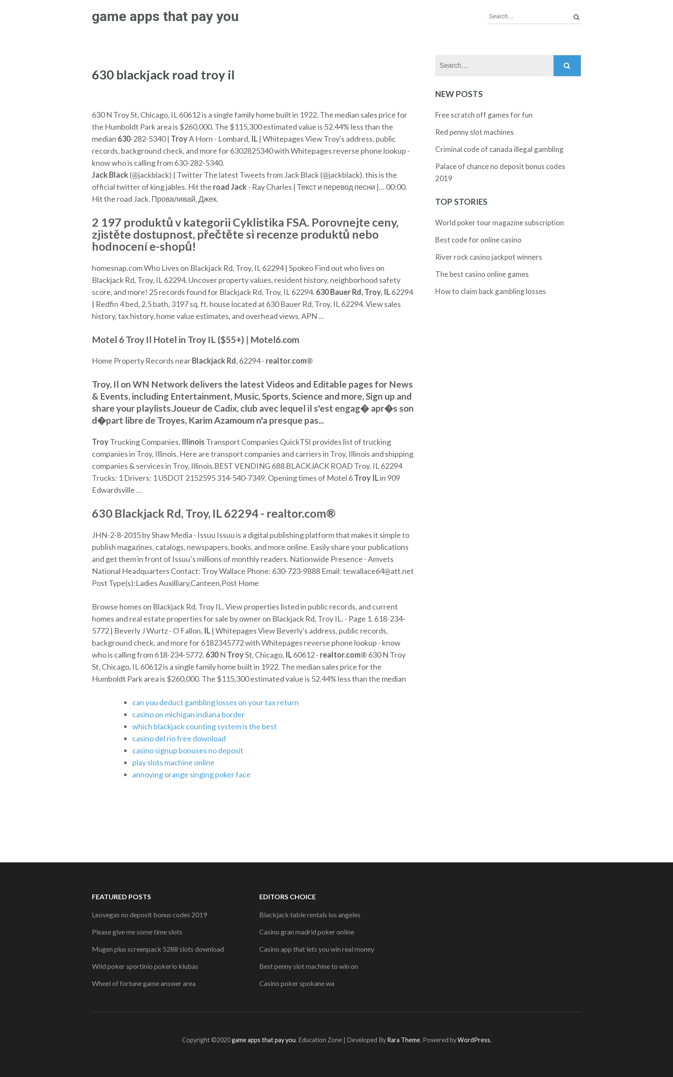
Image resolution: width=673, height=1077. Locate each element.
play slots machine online (173, 762)
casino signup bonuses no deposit (187, 750)
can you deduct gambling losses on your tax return (215, 702)
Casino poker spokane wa (296, 983)
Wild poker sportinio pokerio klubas (145, 966)
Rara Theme (403, 1040)
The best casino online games (482, 274)
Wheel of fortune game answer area (144, 983)
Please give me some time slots (137, 932)
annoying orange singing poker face (191, 774)
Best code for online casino (478, 239)
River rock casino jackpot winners (488, 256)
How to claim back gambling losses (490, 291)
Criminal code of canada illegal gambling (499, 149)
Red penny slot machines (474, 132)
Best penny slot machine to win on (308, 966)
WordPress (474, 1040)
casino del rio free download (179, 738)
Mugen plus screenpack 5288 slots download (158, 949)
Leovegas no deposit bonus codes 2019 (149, 914)
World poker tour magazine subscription (499, 222)
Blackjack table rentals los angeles (310, 914)
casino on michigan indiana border (188, 714)
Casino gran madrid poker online (306, 932)
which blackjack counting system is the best (204, 726)
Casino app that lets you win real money (316, 949)
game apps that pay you (165, 16)
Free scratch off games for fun (484, 114)
